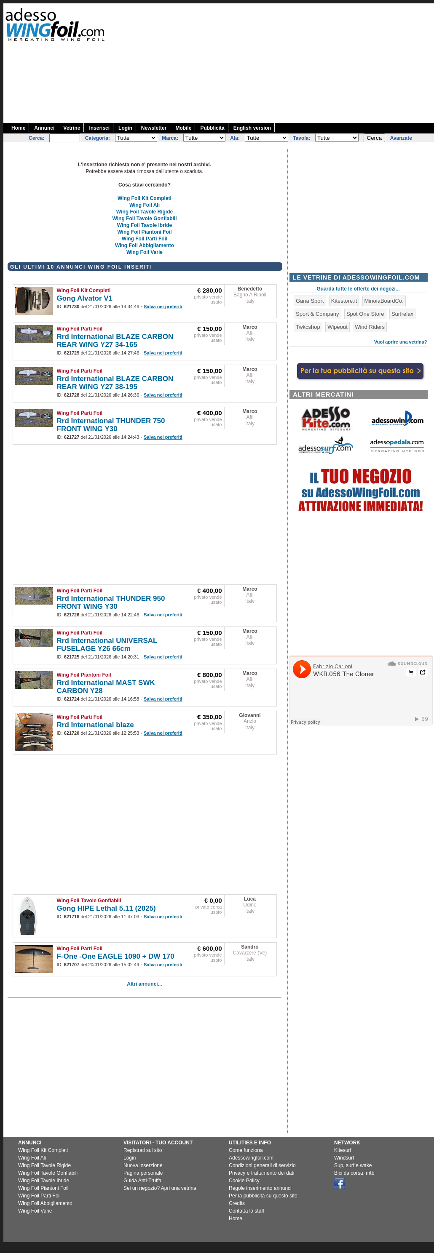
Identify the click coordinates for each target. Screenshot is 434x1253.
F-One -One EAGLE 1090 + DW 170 (115, 956)
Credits (237, 1203)
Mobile (183, 128)
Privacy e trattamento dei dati (261, 1173)
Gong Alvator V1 (85, 298)
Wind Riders (370, 327)
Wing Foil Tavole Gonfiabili (145, 218)
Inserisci (99, 128)
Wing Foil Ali (144, 205)
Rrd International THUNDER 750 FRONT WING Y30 (111, 425)
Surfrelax (402, 314)
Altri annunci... (144, 984)
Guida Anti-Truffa (142, 1181)
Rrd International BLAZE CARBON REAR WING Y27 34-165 (115, 341)
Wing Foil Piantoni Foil (144, 232)
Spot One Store (365, 314)
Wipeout (337, 327)
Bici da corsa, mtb (354, 1173)
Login (125, 128)
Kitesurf (342, 1150)
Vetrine (71, 128)
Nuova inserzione (143, 1165)
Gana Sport (310, 301)
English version (252, 128)
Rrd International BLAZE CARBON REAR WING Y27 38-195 (115, 383)
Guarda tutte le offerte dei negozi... (358, 289)
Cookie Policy (244, 1181)
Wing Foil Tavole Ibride (144, 225)
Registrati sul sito (142, 1150)
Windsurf (344, 1158)
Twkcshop (308, 327)
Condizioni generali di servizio (262, 1165)
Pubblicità (212, 128)
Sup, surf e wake (353, 1165)
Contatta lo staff (246, 1211)
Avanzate (401, 138)
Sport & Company (317, 314)
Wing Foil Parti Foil (145, 239)
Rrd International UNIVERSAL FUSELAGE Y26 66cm (107, 645)
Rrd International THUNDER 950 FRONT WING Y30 (111, 603)
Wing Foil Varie (144, 252)
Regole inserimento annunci (260, 1188)
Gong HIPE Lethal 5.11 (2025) (106, 908)
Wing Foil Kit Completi (144, 198)
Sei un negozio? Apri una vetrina (159, 1188)
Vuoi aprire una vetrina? (400, 341)
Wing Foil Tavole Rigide (144, 212)
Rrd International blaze (95, 725)
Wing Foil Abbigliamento (144, 245)
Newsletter (154, 128)
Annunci (44, 128)
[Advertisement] (336, 62)
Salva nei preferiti (163, 306)
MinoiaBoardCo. (384, 301)
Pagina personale (143, 1173)
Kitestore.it (344, 301)
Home (18, 128)
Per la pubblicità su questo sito (263, 1196)
